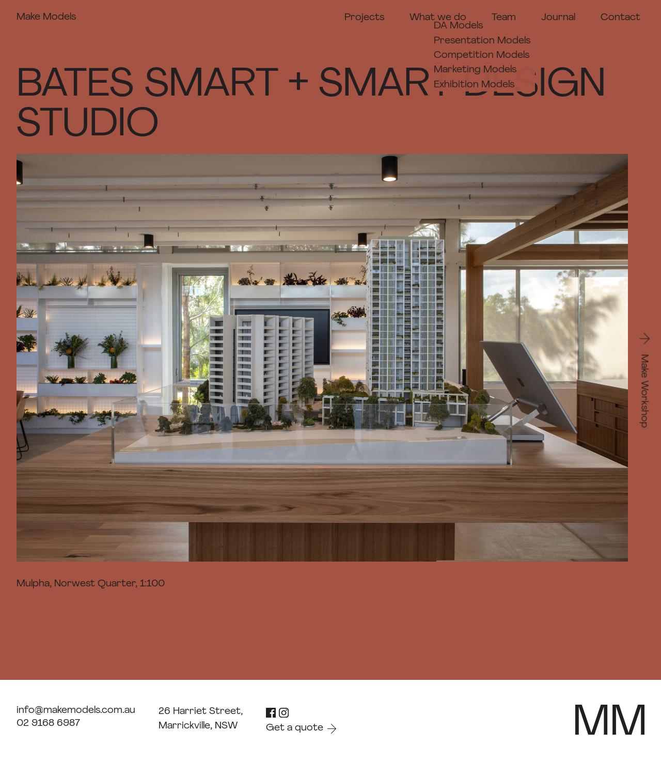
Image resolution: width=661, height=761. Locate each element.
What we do (438, 18)
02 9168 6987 (48, 723)
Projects (364, 18)
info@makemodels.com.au (76, 711)
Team (504, 18)
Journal (558, 18)
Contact (620, 18)
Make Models (46, 17)
